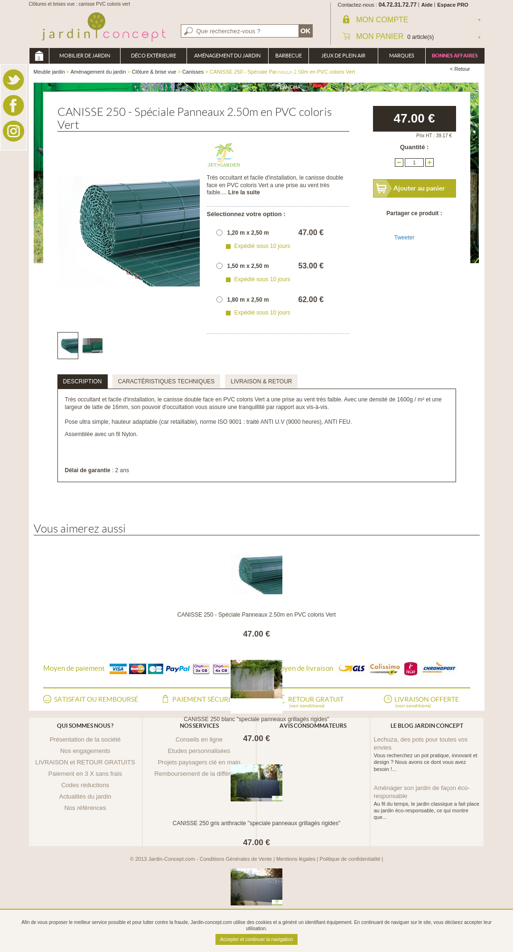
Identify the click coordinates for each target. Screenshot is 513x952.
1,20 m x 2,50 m (248, 232)
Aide (427, 5)
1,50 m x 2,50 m (248, 266)
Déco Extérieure (153, 55)
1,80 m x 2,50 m (248, 299)
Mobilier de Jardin (84, 55)
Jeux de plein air (343, 55)
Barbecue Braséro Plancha (288, 58)
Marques (401, 55)
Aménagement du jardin (227, 55)
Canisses (193, 72)
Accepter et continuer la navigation (256, 939)
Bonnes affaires (455, 55)
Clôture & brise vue (154, 72)
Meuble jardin (39, 56)
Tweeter (404, 237)
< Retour (460, 69)
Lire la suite (244, 192)
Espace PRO (453, 5)
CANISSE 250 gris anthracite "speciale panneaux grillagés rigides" (256, 823)
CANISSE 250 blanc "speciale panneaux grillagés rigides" (256, 719)
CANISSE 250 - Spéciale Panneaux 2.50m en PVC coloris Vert (256, 614)
